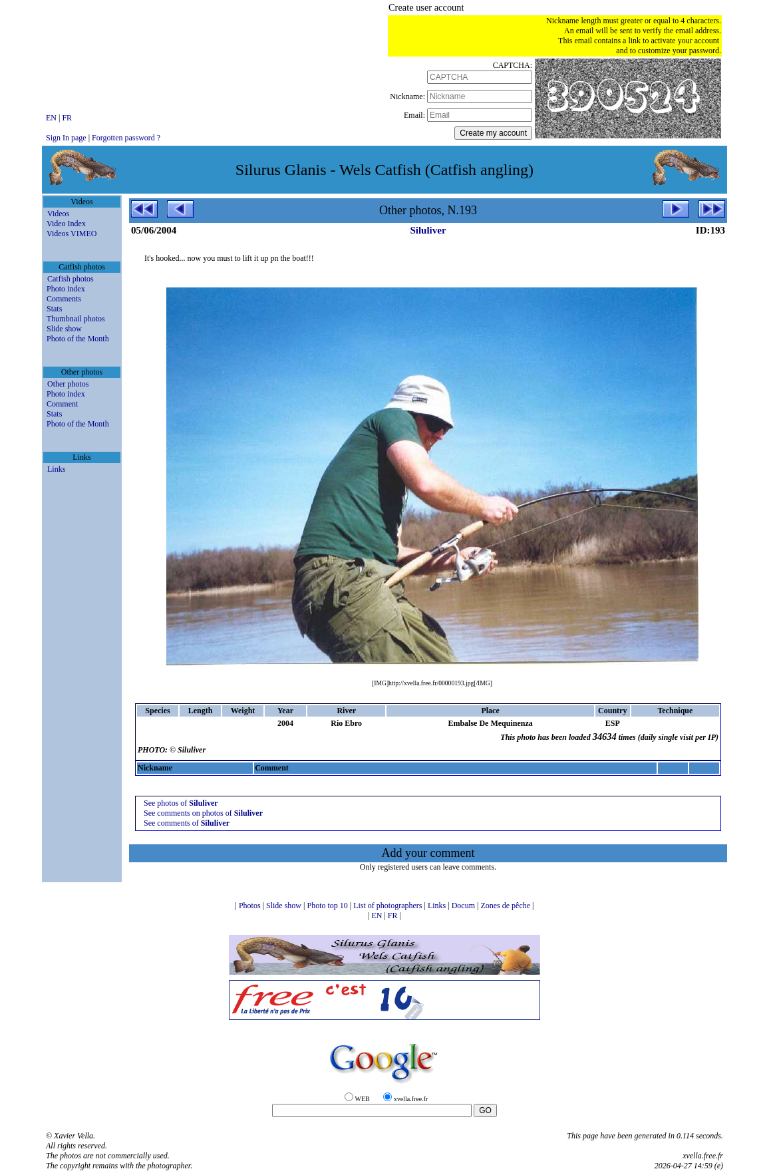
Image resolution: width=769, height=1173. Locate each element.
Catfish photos (70, 278)
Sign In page (66, 137)
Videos (58, 213)
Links (56, 469)
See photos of (181, 803)
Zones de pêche (506, 905)
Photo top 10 (328, 905)
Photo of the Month (78, 338)
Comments (64, 298)
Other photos (67, 384)
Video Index (66, 223)
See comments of (187, 823)
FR (67, 117)
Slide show (64, 328)
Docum (464, 905)
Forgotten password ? (126, 137)
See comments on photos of (203, 813)
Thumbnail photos (76, 318)
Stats (54, 308)
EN (52, 117)
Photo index (66, 288)
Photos (251, 905)
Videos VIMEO (71, 233)
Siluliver (428, 230)
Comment (62, 404)
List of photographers (388, 905)
